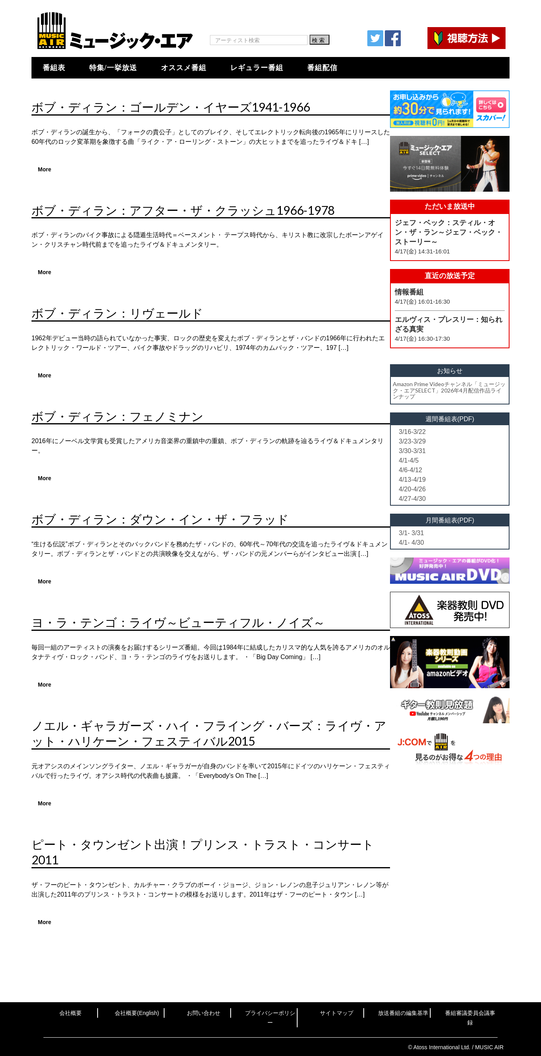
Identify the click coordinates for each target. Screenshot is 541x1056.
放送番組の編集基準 (403, 1013)
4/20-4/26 (412, 489)
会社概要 (70, 1013)
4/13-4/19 (412, 479)
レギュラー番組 (256, 68)
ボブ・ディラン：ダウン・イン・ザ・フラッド (160, 519)
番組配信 (322, 68)
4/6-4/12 (410, 470)
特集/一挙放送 (113, 68)
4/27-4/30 (412, 498)
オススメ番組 (183, 68)
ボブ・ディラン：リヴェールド (117, 313)
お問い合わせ (203, 1013)
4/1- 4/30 (411, 542)
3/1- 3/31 (411, 533)
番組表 (54, 68)
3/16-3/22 (412, 431)
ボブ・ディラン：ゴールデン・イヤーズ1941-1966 (170, 107)
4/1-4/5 (409, 460)
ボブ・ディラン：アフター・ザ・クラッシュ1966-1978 (183, 210)
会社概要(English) (137, 1013)
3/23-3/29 (412, 441)
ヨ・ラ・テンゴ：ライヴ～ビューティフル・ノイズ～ (178, 622)
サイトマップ (336, 1013)
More (44, 169)
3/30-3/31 (412, 451)
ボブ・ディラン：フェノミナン (117, 416)
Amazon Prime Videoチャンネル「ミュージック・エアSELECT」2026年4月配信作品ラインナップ (449, 390)
